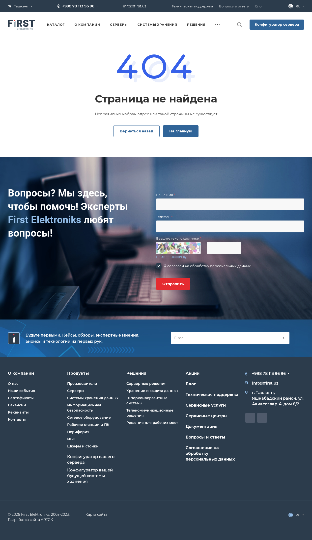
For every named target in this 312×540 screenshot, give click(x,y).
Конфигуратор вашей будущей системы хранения (90, 476)
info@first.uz (134, 6)
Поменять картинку (171, 257)
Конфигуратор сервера (277, 24)
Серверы (75, 391)
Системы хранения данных (92, 398)
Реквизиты (18, 412)
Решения (136, 373)
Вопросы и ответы (205, 437)
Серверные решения (146, 383)
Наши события (21, 391)
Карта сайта (96, 514)
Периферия (78, 432)
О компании (21, 373)
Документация (201, 426)
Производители (82, 383)
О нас (13, 383)
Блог (191, 384)
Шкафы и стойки (83, 446)
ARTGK (47, 519)
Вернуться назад (136, 131)
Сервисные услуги (206, 405)
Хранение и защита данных (152, 391)
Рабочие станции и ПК (88, 424)
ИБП (71, 439)
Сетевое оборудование (89, 417)
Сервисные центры (206, 416)
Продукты (78, 373)
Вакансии (17, 405)
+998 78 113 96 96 (78, 6)
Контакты (17, 419)
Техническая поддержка (212, 394)
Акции (192, 373)
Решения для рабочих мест (152, 422)
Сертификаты (21, 398)
